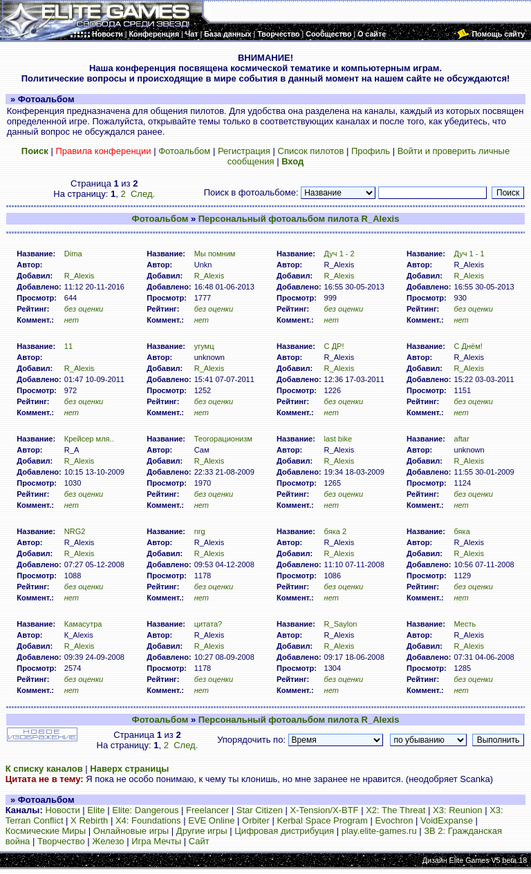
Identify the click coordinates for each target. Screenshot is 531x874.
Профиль (370, 151)
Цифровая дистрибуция (284, 831)
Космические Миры (46, 831)
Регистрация (244, 151)
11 (68, 346)
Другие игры (201, 831)
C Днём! (468, 346)
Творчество (61, 841)
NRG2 (75, 531)
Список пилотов (311, 151)
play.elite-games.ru (379, 831)
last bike (338, 439)
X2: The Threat (395, 810)
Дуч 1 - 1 (469, 253)
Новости (62, 810)
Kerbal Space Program (322, 820)
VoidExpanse (446, 820)
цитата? (208, 624)
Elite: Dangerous (145, 810)
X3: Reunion (458, 810)
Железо (108, 841)
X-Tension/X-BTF (324, 810)
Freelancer (207, 810)
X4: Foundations (148, 820)
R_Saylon (340, 624)
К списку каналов (44, 768)
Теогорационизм (223, 439)
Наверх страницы (129, 768)
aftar (461, 439)
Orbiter (256, 820)
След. (143, 194)
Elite (95, 810)
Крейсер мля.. (89, 439)
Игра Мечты (156, 841)
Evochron (394, 820)
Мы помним (215, 253)
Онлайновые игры (131, 831)
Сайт (199, 841)
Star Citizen (259, 810)
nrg (199, 531)
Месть (465, 624)
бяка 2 (335, 531)
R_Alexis (79, 276)
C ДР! (334, 346)
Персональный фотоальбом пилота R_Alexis (299, 218)
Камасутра (83, 624)
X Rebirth (89, 820)
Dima (73, 253)
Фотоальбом (184, 151)
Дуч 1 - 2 (339, 253)
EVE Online (211, 820)
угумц (204, 346)
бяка (461, 531)
